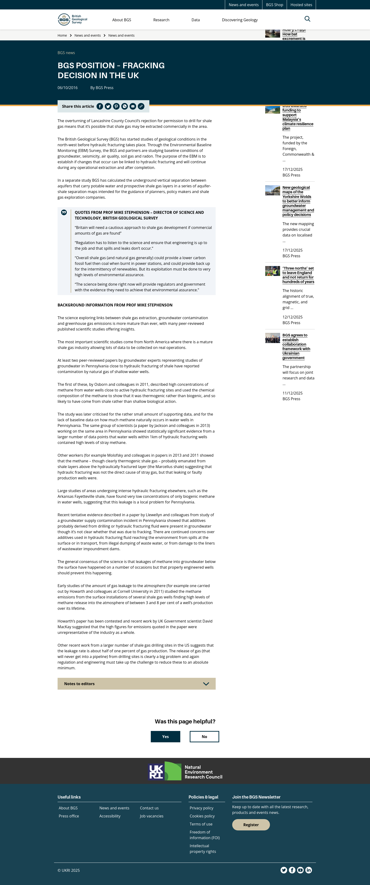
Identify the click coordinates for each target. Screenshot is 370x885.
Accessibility (109, 816)
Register (251, 824)
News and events (244, 4)
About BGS (68, 808)
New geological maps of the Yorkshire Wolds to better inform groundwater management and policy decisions (298, 201)
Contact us (149, 808)
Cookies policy (202, 816)
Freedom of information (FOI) (205, 834)
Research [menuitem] (161, 19)
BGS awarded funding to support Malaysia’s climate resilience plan (297, 117)
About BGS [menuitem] (121, 19)
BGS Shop (274, 4)
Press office (69, 816)
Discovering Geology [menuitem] (240, 19)
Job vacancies (151, 816)
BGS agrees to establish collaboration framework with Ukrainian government (296, 346)
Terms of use (201, 824)
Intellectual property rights (203, 848)
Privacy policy (201, 808)
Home (62, 35)
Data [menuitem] (196, 19)
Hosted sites (301, 4)
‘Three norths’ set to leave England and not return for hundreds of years (298, 275)
